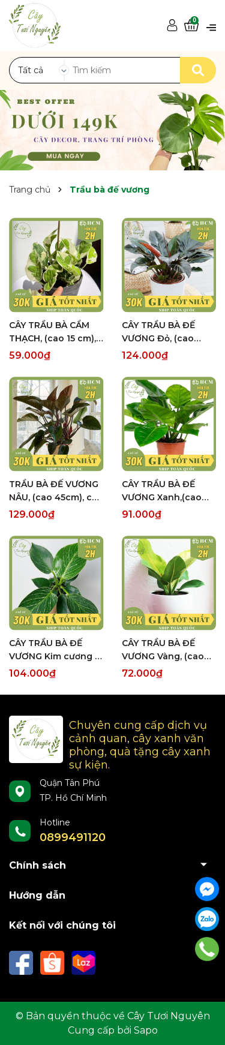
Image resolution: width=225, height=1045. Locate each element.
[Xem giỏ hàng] (191, 25)
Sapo (146, 1030)
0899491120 (73, 837)
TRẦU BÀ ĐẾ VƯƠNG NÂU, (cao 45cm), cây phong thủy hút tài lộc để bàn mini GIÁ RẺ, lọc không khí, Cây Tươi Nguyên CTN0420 (55, 491)
